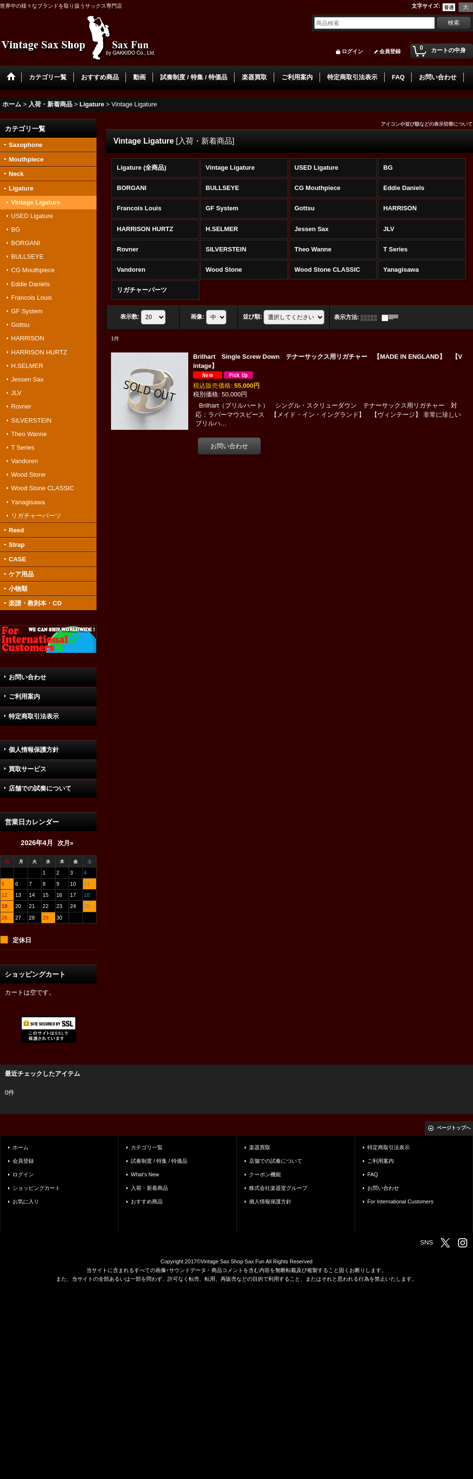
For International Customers (400, 1201)
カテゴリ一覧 (147, 1147)
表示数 (129, 316)
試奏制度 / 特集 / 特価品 (159, 1161)
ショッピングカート (36, 1188)
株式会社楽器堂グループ (278, 1188)
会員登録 (390, 51)
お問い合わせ (27, 677)
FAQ (372, 1174)
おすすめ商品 (147, 1201)
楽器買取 (259, 1147)
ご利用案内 (24, 696)
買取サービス (27, 769)
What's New (145, 1174)
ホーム (20, 1147)
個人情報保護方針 (34, 749)
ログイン (352, 51)
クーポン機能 (265, 1174)
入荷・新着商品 (149, 1188)
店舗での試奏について (40, 788)
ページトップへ (454, 1127)
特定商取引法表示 (34, 716)
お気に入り (26, 1201)
